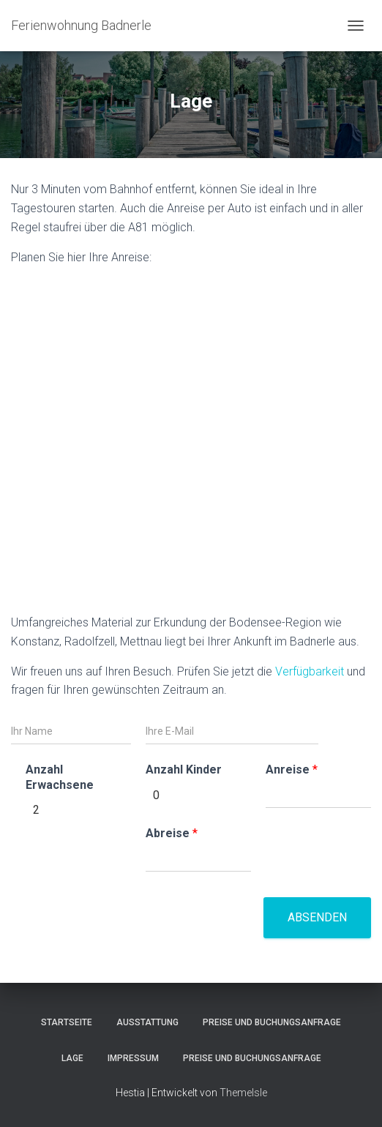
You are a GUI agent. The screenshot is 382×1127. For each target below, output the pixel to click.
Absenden (317, 917)
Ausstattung (147, 1022)
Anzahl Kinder (184, 769)
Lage (72, 1058)
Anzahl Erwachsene (60, 777)
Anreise (292, 769)
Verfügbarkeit (309, 671)
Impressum (133, 1058)
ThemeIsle (243, 1092)
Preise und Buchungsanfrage (272, 1022)
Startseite (66, 1022)
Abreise (172, 833)
